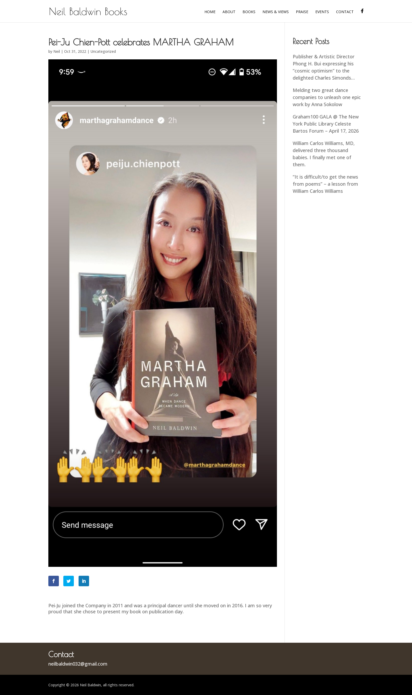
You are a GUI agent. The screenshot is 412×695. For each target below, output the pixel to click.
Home (209, 12)
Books (249, 12)
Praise (302, 12)
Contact (345, 12)
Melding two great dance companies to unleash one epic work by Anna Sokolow (327, 97)
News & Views (275, 12)
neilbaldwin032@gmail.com (77, 664)
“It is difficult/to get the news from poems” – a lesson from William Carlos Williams (325, 184)
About (229, 12)
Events (322, 12)
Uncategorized (103, 51)
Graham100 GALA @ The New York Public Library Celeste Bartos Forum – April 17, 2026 (326, 123)
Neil (56, 51)
